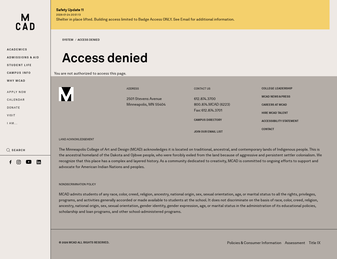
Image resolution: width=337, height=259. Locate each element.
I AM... (12, 123)
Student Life (19, 65)
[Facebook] (10, 162)
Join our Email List (208, 131)
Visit (11, 115)
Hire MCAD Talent (275, 112)
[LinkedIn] (39, 162)
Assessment (295, 243)
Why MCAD (16, 80)
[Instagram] (18, 162)
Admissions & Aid (23, 57)
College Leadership (277, 88)
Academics (17, 49)
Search (18, 150)
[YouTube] (29, 162)
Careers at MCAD (274, 104)
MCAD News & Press (276, 96)
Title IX (315, 243)
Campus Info (19, 72)
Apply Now (16, 92)
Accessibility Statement (280, 121)
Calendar (16, 99)
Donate (13, 107)
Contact (268, 129)
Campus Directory (208, 119)
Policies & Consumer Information (254, 243)
